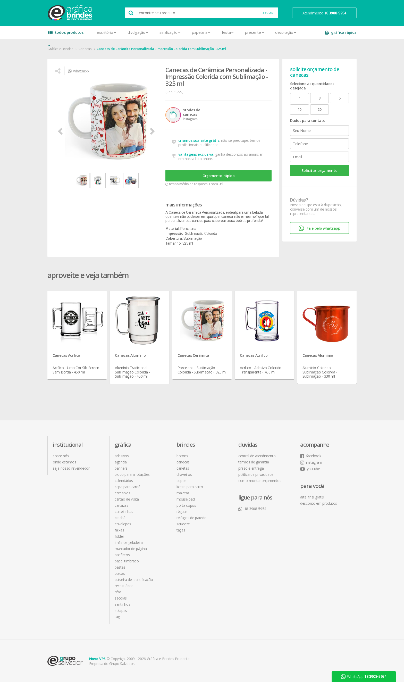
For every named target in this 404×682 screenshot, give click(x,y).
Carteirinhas (124, 511)
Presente (254, 32)
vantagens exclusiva (195, 154)
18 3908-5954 (252, 508)
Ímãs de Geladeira (129, 542)
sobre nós (61, 455)
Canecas (85, 48)
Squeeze (183, 523)
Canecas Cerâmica (193, 355)
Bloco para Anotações (132, 474)
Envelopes (123, 523)
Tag (117, 616)
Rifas (118, 591)
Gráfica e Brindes (60, 48)
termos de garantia (253, 462)
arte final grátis (312, 497)
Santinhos (122, 604)
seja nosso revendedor (71, 468)
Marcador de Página (131, 548)
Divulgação (138, 32)
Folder (119, 536)
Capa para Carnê (127, 486)
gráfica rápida (341, 32)
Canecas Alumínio (130, 355)
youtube (310, 468)
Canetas (182, 468)
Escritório (106, 32)
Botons (182, 455)
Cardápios (122, 492)
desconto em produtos (318, 503)
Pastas (120, 567)
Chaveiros (184, 474)
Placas (120, 573)
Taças (180, 530)
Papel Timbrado (127, 561)
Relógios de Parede (191, 517)
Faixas (119, 530)
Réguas (181, 511)
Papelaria (201, 32)
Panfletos (122, 554)
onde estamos (64, 462)
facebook (310, 455)
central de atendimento (256, 455)
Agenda (121, 462)
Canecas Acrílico (66, 355)
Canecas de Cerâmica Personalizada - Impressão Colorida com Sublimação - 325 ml (161, 48)
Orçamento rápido (219, 175)
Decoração (285, 32)
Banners (121, 468)
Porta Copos (186, 505)
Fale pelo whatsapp (319, 228)
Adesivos (122, 455)
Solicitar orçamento (319, 170)
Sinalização (169, 32)
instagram (311, 462)
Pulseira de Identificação (134, 579)
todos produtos (66, 34)
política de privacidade (255, 474)
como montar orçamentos (259, 480)
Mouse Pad (185, 499)
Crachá (120, 517)
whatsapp (78, 71)
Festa (228, 32)
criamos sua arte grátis (198, 140)
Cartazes (121, 505)
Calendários (124, 480)
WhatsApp (363, 676)
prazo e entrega (251, 468)
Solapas (121, 610)
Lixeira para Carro (189, 486)
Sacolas (121, 598)
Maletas (182, 492)
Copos (181, 480)
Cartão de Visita (127, 499)
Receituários (124, 585)
